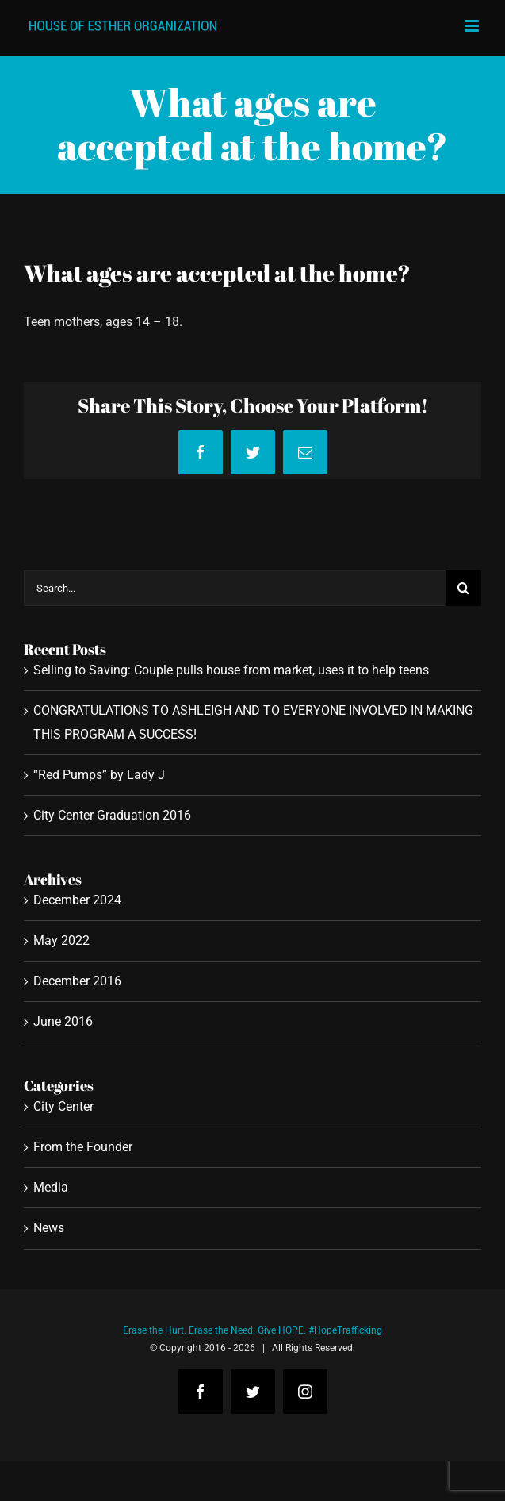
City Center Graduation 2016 (112, 815)
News (48, 1227)
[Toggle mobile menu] (473, 25)
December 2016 (77, 981)
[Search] (463, 588)
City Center (63, 1106)
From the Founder (82, 1146)
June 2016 (63, 1021)
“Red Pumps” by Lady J (99, 774)
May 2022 (61, 940)
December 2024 (77, 900)
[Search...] (235, 588)
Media (50, 1187)
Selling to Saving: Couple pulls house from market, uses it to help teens (231, 670)
